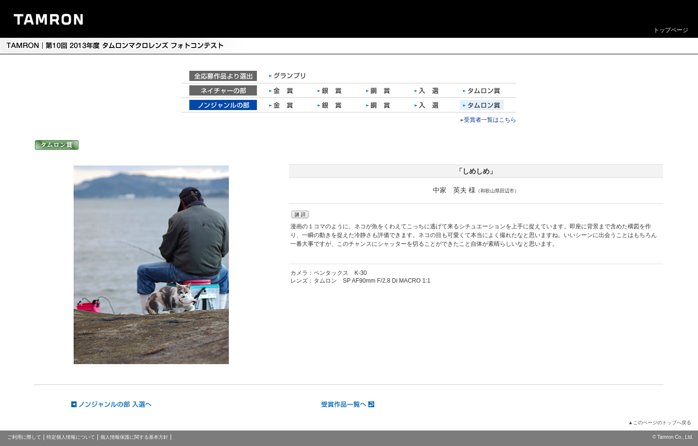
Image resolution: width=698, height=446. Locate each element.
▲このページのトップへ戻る (659, 422)
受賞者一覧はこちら (490, 119)
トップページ (670, 30)
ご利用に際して (24, 437)
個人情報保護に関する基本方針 (134, 437)
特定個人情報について (71, 437)
